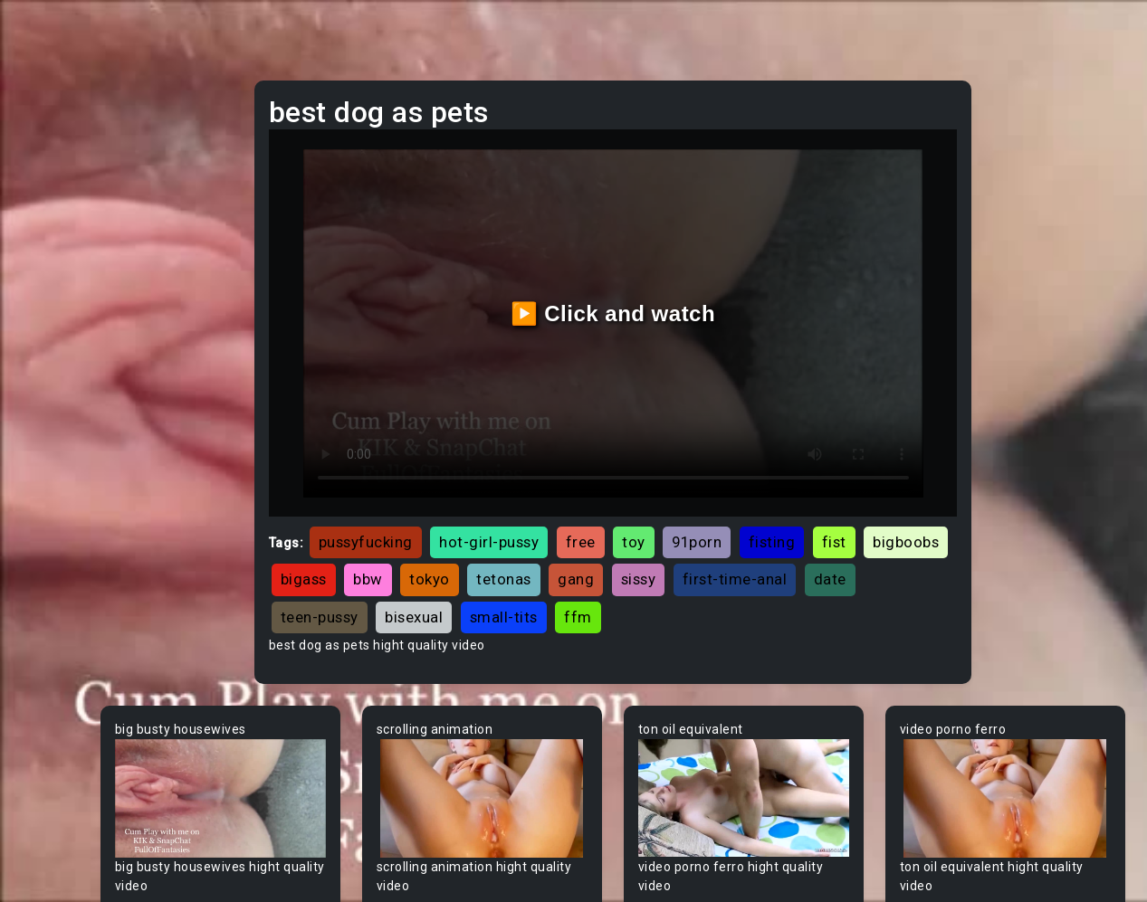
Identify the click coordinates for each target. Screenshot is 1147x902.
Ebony (52, 193)
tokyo (706, 517)
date (561, 555)
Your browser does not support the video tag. (358, 726)
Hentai (54, 399)
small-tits (827, 555)
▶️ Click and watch (691, 283)
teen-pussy (643, 555)
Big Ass (57, 777)
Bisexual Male (76, 880)
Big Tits (57, 846)
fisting (905, 480)
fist (426, 517)
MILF (48, 158)
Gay (45, 468)
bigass (581, 517)
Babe (50, 639)
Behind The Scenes (93, 743)
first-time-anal (466, 555)
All (42, 433)
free (714, 480)
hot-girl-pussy (622, 480)
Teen (49, 124)
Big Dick (58, 811)
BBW (48, 708)
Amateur (61, 536)
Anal (48, 227)
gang (853, 517)
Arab (49, 571)
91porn (830, 480)
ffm (902, 555)
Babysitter (66, 674)
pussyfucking (499, 480)
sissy (915, 517)
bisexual (738, 555)
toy (767, 480)
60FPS (53, 502)
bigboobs (497, 517)
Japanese (64, 364)
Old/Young (67, 261)
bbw (645, 517)
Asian (51, 605)
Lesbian (57, 296)
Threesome (69, 330)
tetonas (780, 517)
